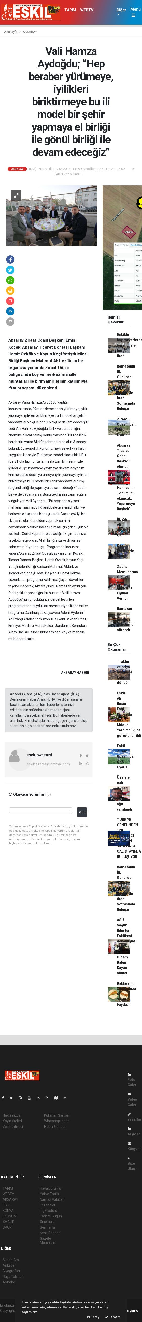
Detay (93, 1317)
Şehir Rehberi (50, 1233)
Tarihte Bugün (51, 1216)
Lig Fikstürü (48, 1211)
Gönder (83, 812)
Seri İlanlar (48, 1227)
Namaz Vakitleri (52, 1199)
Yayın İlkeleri (12, 1121)
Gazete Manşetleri (48, 1240)
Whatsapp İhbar (56, 1121)
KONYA (8, 1211)
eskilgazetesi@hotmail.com (48, 764)
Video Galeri (132, 1099)
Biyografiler (11, 1271)
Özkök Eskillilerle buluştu (125, 551)
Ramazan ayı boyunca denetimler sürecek (126, 619)
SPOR (7, 1227)
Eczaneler (47, 1205)
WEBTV (86, 10)
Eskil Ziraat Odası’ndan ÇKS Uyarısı (126, 756)
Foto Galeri (132, 1079)
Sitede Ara (11, 1260)
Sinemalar (48, 1222)
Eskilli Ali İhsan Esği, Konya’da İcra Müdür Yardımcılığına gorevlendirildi (129, 714)
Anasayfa (11, 32)
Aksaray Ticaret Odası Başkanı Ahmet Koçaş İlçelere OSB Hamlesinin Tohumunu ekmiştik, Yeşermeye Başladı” (126, 477)
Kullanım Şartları (56, 1115)
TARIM (70, 10)
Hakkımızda (12, 1115)
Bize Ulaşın (133, 1163)
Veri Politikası (13, 1126)
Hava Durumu (50, 1188)
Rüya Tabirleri (13, 1277)
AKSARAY (30, 32)
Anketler (9, 1265)
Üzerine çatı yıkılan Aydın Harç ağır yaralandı (124, 793)
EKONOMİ (10, 1216)
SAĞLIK (8, 1222)
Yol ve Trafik (49, 1194)
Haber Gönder (55, 1126)
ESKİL (7, 1205)
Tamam (113, 1317)
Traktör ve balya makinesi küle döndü (124, 672)
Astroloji (9, 1282)
